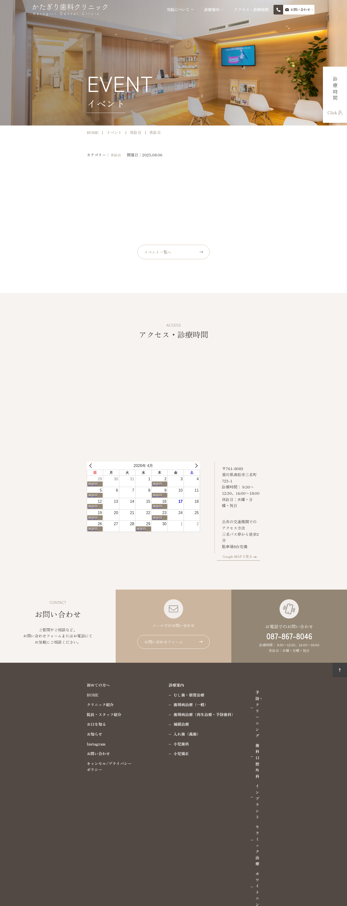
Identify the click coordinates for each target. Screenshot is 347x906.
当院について (178, 9)
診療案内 (212, 9)
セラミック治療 (218, 702)
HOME (42, 675)
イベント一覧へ (157, 252)
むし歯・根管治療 (138, 675)
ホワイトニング (218, 712)
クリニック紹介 (49, 685)
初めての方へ (47, 665)
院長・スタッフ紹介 (53, 694)
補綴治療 (130, 704)
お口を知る (45, 704)
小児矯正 (130, 734)
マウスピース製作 (220, 721)
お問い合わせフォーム (163, 622)
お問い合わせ (47, 734)
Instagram (45, 724)
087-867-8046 (289, 616)
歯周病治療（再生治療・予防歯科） (154, 694)
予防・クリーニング (222, 672)
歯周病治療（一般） (140, 685)
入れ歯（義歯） (136, 714)
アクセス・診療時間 (251, 9)
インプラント (216, 692)
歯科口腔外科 (216, 682)
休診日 (65, 155)
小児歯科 (130, 724)
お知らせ (44, 714)
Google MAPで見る (288, 536)
